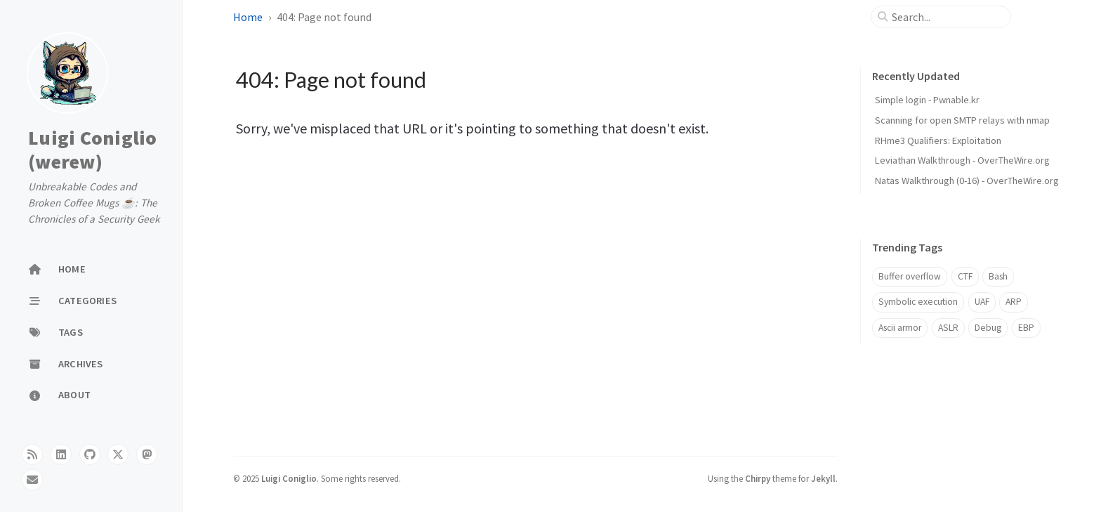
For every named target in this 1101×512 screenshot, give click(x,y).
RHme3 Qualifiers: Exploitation (938, 140)
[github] (90, 454)
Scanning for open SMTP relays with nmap (962, 120)
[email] (32, 480)
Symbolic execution (918, 302)
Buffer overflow (909, 276)
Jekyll (823, 478)
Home (248, 17)
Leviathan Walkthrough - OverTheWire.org (962, 160)
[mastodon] (147, 454)
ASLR (948, 328)
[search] (946, 16)
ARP (1014, 302)
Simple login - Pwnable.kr (927, 99)
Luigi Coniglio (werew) (92, 149)
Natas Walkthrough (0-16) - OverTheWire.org (967, 180)
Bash (998, 276)
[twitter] (118, 454)
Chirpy (757, 478)
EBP (1026, 328)
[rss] (32, 454)
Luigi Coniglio (289, 478)
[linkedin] (61, 454)
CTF (965, 276)
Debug (988, 328)
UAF (982, 302)
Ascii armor (899, 328)
